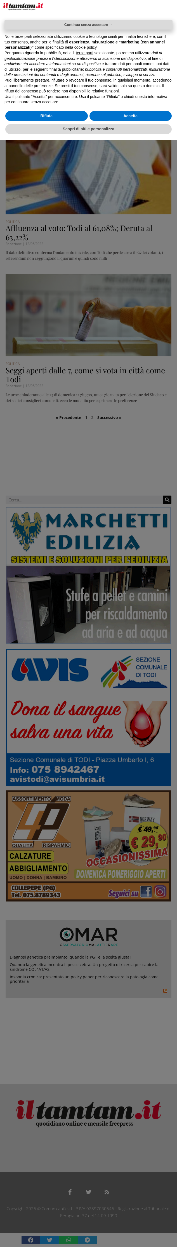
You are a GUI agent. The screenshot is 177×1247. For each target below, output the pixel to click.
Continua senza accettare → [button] (88, 25)
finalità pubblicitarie (66, 69)
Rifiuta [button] (46, 116)
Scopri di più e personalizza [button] (88, 129)
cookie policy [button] (85, 47)
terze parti (84, 53)
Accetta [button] (130, 116)
